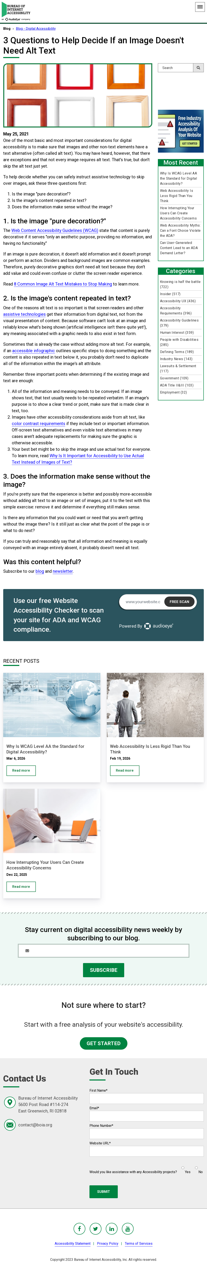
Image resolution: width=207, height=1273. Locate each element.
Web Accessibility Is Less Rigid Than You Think (176, 196)
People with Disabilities (179, 342)
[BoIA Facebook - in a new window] (79, 1229)
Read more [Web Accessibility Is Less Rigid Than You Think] (125, 770)
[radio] (185, 1168)
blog (40, 571)
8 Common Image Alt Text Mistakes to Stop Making (63, 284)
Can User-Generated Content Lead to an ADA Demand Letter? (179, 248)
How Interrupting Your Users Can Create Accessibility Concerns (178, 213)
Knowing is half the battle (180, 284)
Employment (173, 392)
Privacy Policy (107, 1243)
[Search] (181, 67)
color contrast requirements (38, 423)
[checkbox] (190, 1168)
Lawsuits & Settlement (178, 368)
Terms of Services (139, 1243)
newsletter (63, 571)
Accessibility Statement (73, 1243)
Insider (170, 294)
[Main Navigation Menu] (200, 7)
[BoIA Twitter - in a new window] (95, 1229)
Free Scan (179, 602)
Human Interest (177, 333)
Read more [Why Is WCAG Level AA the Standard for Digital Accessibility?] (21, 770)
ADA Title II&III (177, 385)
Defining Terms (177, 352)
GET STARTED (104, 1043)
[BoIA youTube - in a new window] (128, 1229)
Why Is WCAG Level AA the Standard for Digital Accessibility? (178, 178)
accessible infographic (33, 350)
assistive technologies (24, 314)
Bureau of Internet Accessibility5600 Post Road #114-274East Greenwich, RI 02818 (48, 1105)
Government (174, 378)
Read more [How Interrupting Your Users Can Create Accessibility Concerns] (21, 887)
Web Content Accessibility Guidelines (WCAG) (54, 230)
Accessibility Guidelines (179, 323)
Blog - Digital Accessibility (36, 29)
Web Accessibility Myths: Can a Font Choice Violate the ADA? (180, 230)
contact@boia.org (35, 1124)
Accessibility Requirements (176, 310)
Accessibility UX (178, 301)
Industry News (176, 359)
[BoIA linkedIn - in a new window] (112, 1229)
